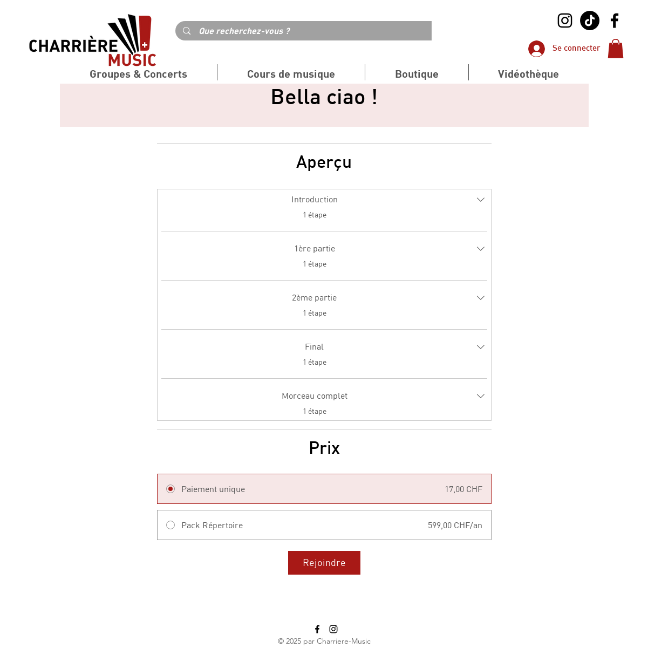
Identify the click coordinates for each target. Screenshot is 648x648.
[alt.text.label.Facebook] (614, 20)
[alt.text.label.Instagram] (565, 20)
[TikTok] (589, 20)
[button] (616, 48)
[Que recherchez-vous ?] (324, 30)
